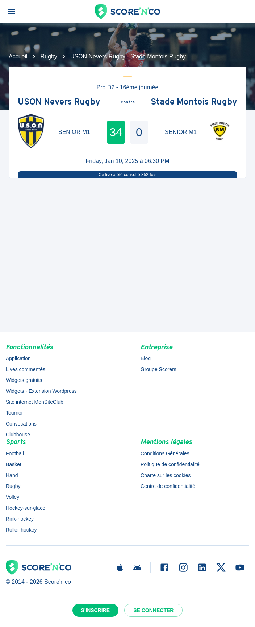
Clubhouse (18, 434)
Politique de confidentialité (170, 464)
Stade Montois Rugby (194, 103)
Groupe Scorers (158, 369)
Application (18, 358)
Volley (12, 497)
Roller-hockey (21, 530)
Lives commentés (25, 369)
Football (15, 453)
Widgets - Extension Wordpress (41, 391)
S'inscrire (95, 610)
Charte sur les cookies (166, 475)
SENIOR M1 (74, 132)
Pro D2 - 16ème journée (128, 87)
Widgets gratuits (24, 380)
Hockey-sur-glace (25, 508)
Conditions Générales (165, 453)
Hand (12, 475)
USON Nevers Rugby (59, 103)
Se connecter (153, 610)
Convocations (21, 424)
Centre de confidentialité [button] (168, 486)
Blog (146, 358)
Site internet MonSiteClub (34, 402)
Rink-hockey (20, 519)
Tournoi (14, 413)
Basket (13, 464)
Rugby (49, 56)
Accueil (18, 56)
